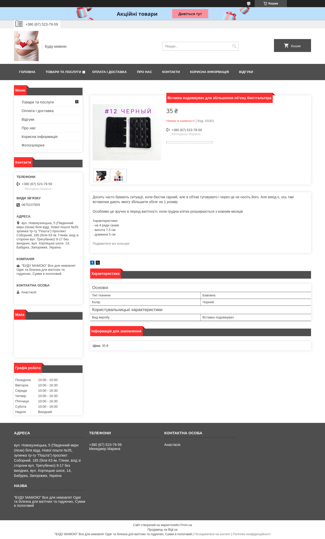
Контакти (171, 72)
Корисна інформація (209, 72)
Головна (27, 72)
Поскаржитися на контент (212, 534)
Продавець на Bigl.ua (162, 529)
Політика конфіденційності (252, 534)
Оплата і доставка (109, 72)
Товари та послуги (63, 72)
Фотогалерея (33, 145)
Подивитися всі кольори (111, 243)
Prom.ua (186, 525)
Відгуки (246, 72)
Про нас (144, 72)
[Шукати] (234, 46)
